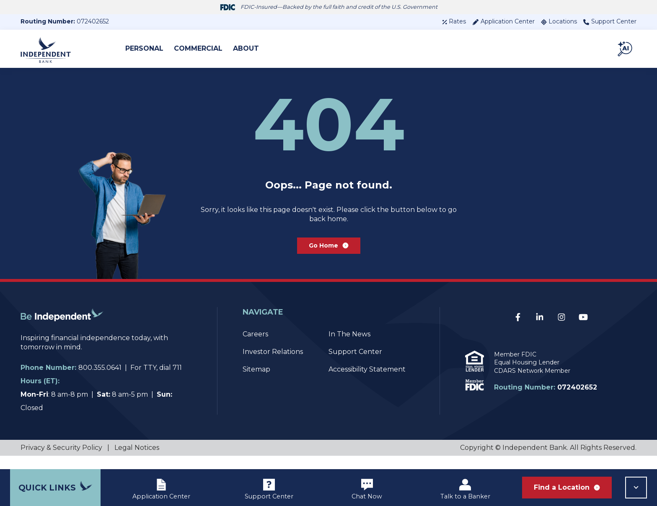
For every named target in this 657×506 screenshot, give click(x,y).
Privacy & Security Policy (61, 461)
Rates (454, 21)
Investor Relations (273, 365)
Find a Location (567, 487)
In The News (349, 347)
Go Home (329, 256)
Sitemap (256, 383)
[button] (625, 48)
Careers (255, 347)
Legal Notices (136, 461)
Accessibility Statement (367, 383)
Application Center (503, 21)
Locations (559, 21)
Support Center (609, 21)
